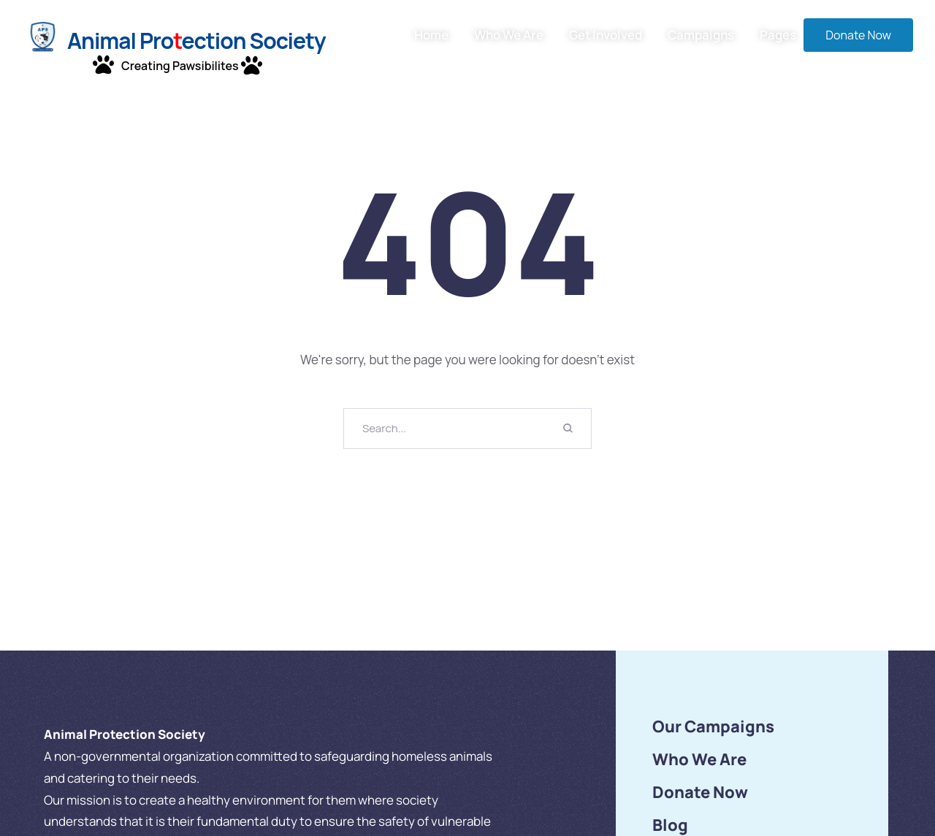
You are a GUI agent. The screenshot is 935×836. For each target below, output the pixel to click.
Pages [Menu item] (778, 35)
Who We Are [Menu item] (508, 35)
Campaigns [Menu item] (701, 35)
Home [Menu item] (431, 35)
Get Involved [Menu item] (605, 35)
